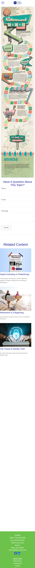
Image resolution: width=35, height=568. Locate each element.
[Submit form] (6, 227)
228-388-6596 (20, 538)
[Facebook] (15, 553)
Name (3, 188)
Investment (17, 563)
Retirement (17, 561)
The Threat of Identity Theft (12, 349)
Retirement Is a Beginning (12, 312)
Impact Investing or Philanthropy (14, 274)
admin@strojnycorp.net (17, 550)
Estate (17, 566)
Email (3, 200)
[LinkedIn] (19, 553)
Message (4, 211)
